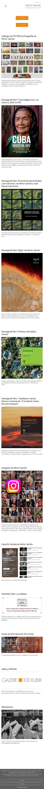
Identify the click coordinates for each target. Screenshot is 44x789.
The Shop (22, 18)
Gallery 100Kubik (9, 669)
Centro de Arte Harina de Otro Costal (17, 634)
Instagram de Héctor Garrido (14, 468)
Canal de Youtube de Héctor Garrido (17, 544)
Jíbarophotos (7, 707)
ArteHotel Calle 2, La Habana (14, 594)
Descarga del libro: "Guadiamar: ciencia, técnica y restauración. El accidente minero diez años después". (20, 401)
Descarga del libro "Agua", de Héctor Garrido (20, 250)
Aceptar (22, 780)
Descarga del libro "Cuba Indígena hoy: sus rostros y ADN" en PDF (20, 101)
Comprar (22, 25)
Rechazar (22, 784)
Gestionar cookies (22, 787)
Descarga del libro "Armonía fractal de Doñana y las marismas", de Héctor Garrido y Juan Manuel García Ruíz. (21, 184)
